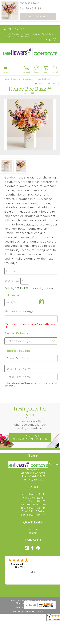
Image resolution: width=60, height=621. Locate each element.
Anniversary (27, 79)
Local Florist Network (23, 611)
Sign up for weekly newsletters (30, 437)
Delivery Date (13, 295)
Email (52, 83)
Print (39, 83)
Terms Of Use (21, 607)
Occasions (15, 79)
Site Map (42, 611)
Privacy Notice (38, 607)
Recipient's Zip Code (16, 350)
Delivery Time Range (19, 311)
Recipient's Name (16, 333)
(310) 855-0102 (16, 29)
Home (6, 79)
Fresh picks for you (30, 418)
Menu (5, 72)
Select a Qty (11, 280)
